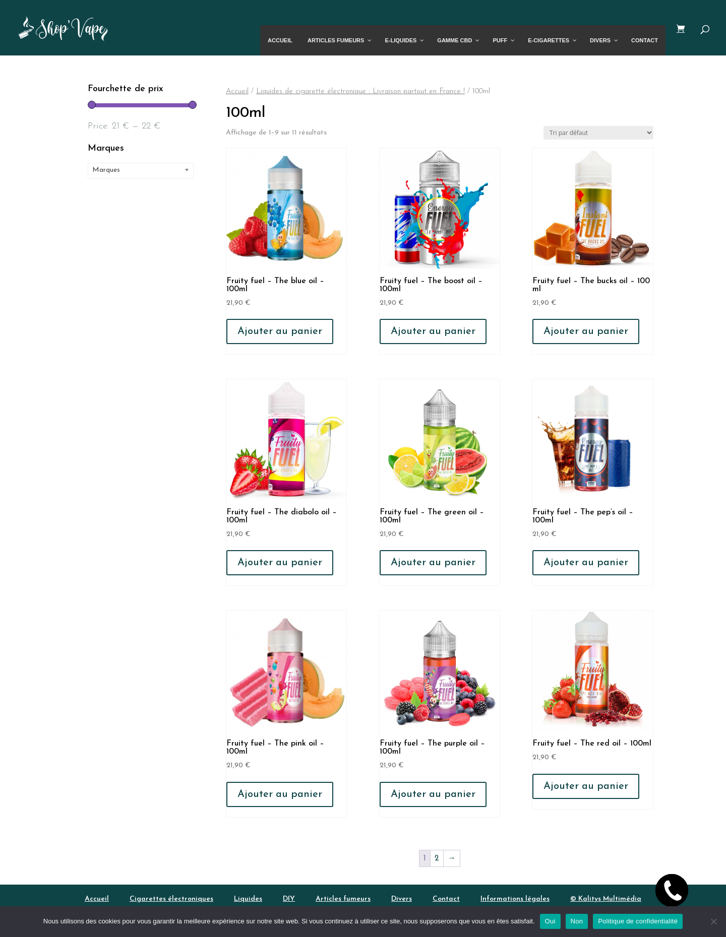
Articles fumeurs (343, 899)
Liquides (248, 899)
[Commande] (598, 133)
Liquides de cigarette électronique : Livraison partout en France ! (360, 91)
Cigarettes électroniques (171, 899)
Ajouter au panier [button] (279, 331)
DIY (289, 899)
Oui (550, 921)
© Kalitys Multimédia (605, 899)
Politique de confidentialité (638, 921)
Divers (401, 899)
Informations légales (515, 899)
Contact (446, 899)
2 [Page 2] (437, 858)
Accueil (237, 91)
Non (577, 921)
